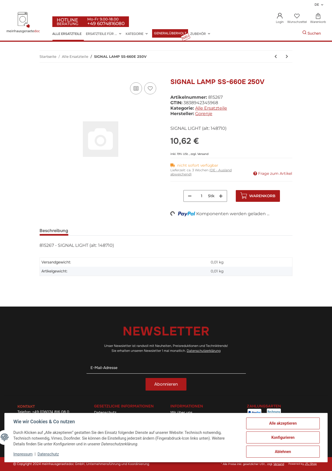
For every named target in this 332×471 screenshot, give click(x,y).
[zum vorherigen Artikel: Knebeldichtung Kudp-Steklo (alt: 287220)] (275, 56)
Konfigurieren (282, 437)
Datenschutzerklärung (204, 351)
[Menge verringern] (190, 196)
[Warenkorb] (318, 19)
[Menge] (201, 196)
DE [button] (317, 4)
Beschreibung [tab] (54, 230)
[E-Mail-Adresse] (166, 368)
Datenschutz (48, 454)
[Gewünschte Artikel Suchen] (294, 33)
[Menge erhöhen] (221, 196)
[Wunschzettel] (296, 19)
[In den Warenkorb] (44, 75)
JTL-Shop (311, 464)
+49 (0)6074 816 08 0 (50, 412)
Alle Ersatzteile (211, 108)
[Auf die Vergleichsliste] (136, 88)
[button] (280, 19)
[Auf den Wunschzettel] (150, 88)
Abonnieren (166, 384)
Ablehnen (283, 451)
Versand (203, 154)
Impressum (22, 454)
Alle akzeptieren (283, 423)
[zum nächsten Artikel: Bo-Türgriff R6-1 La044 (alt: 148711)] (286, 56)
